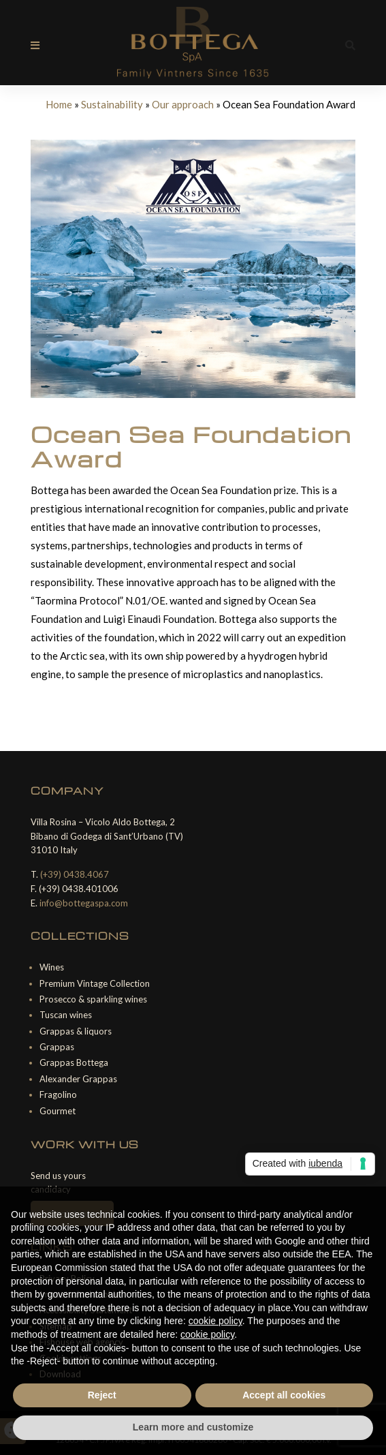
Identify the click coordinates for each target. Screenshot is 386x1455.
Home (59, 104)
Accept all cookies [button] (283, 1395)
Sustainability (112, 104)
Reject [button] (102, 1395)
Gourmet (57, 1110)
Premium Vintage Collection (94, 983)
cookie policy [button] (215, 1320)
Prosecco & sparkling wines (93, 999)
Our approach (183, 104)
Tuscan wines (65, 1014)
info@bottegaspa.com (83, 903)
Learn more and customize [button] (193, 1427)
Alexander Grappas (78, 1078)
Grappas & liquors (75, 1031)
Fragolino (58, 1094)
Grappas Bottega (73, 1062)
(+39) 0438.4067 (74, 874)
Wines (51, 967)
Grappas (56, 1046)
